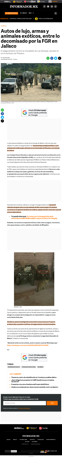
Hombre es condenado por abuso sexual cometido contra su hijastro (34, 387)
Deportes (32, 439)
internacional (23, 439)
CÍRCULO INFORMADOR (45, 18)
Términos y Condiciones (24, 408)
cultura (27, 441)
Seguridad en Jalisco (14, 367)
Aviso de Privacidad (24, 455)
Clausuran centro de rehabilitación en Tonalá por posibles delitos (33, 377)
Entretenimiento (50, 439)
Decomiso (40, 367)
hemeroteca (25, 444)
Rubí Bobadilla (6, 57)
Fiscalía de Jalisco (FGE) (28, 367)
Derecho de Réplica (33, 455)
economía (34, 441)
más (31, 13)
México (15, 439)
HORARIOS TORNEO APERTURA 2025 (21, 18)
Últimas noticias (11, 13)
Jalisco (3, 26)
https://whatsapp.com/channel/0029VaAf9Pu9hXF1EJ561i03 (27, 345)
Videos (23, 13)
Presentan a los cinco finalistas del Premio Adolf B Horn (30, 384)
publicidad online (35, 444)
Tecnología (40, 439)
